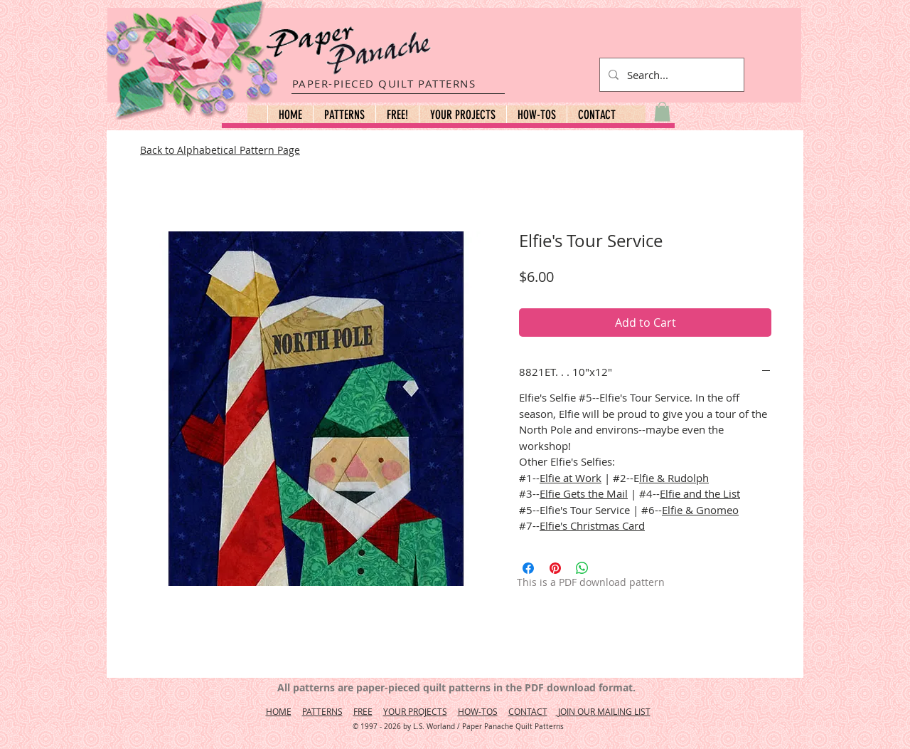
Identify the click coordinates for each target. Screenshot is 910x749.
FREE (363, 711)
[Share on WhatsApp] (582, 568)
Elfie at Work (570, 478)
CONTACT (527, 711)
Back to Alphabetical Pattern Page (220, 150)
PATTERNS (322, 711)
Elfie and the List (700, 493)
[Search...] (670, 74)
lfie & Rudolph (674, 478)
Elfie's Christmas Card (592, 525)
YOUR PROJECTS (415, 711)
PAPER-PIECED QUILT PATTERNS (384, 83)
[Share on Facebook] (528, 568)
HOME (278, 711)
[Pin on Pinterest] (555, 568)
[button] (344, 114)
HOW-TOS (478, 711)
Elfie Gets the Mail (584, 493)
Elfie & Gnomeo (700, 510)
